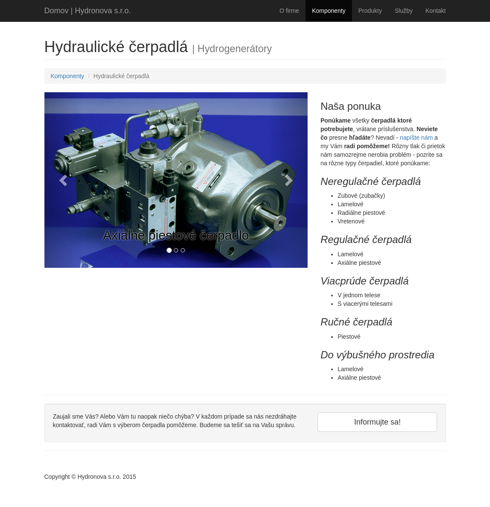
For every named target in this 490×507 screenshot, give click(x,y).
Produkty (370, 10)
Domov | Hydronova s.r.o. (87, 10)
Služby (404, 10)
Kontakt (435, 10)
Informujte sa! (377, 422)
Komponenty (329, 10)
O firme (289, 10)
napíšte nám (416, 137)
